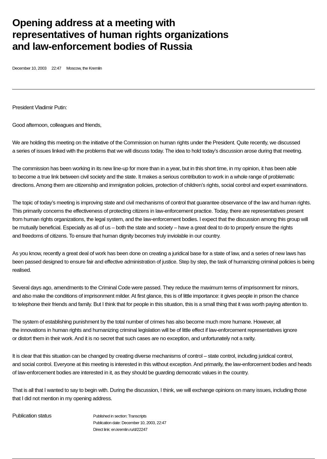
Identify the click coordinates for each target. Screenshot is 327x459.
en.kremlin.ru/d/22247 (129, 429)
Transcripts (137, 416)
